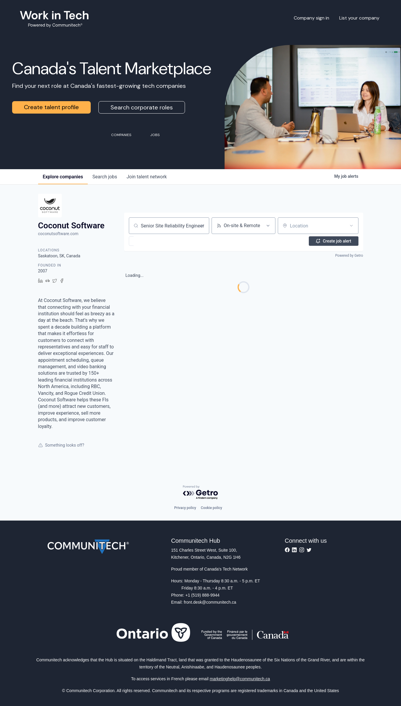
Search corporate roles (142, 107)
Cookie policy (211, 508)
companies (63, 177)
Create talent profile (51, 107)
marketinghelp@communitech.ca (240, 678)
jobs (104, 177)
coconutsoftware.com (58, 233)
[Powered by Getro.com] (200, 492)
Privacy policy (185, 508)
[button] (148, 241)
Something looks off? (61, 445)
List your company (359, 18)
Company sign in (311, 18)
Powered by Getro (349, 255)
